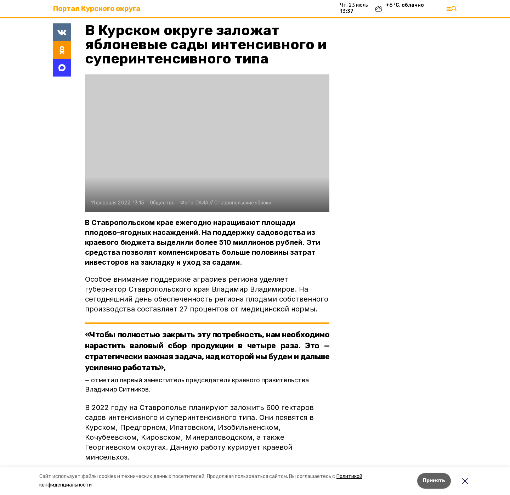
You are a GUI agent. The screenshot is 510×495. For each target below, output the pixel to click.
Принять (434, 481)
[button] (207, 143)
